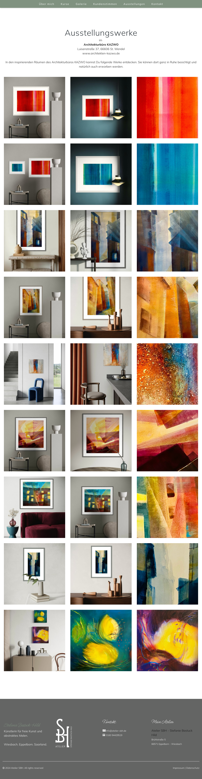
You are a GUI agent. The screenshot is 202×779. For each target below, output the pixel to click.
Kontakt (157, 4)
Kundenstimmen (105, 4)
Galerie (81, 4)
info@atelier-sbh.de (116, 730)
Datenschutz (192, 767)
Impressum (178, 767)
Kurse (65, 4)
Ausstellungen (134, 4)
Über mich (46, 4)
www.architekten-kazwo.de (101, 53)
